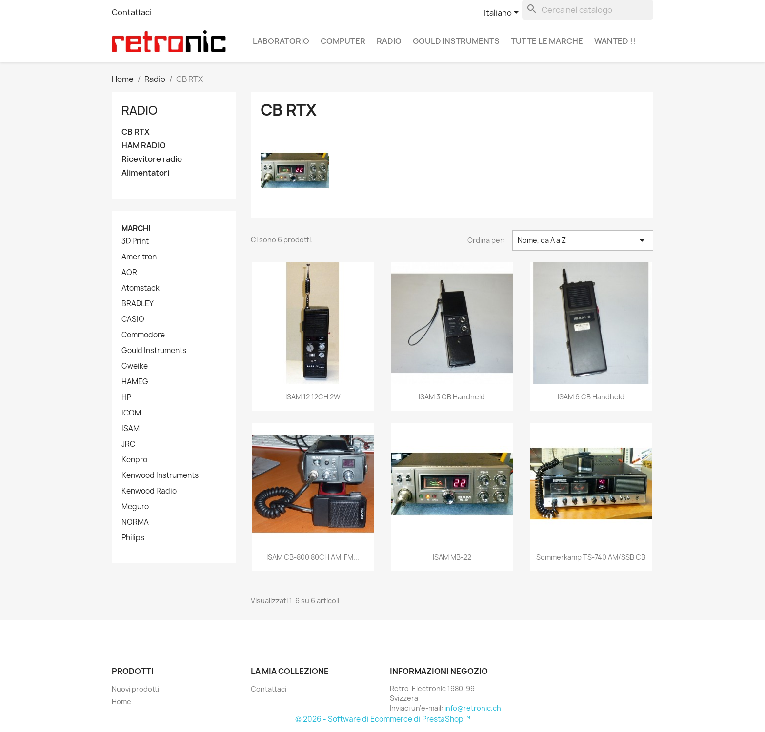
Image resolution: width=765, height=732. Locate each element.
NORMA (135, 522)
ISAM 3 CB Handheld (452, 396)
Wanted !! (615, 41)
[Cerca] (587, 10)
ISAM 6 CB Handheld (591, 396)
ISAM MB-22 (452, 557)
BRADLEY (137, 304)
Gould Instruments (456, 41)
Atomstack (140, 288)
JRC (128, 444)
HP (126, 397)
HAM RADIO (143, 145)
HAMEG (134, 382)
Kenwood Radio (149, 491)
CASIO (132, 319)
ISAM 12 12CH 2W (313, 396)
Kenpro (134, 460)
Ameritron (139, 257)
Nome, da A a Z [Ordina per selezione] (583, 240)
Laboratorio (281, 41)
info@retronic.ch (472, 707)
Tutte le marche (547, 41)
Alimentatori (145, 173)
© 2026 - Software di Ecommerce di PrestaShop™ (382, 719)
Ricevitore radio (151, 159)
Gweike (134, 366)
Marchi (135, 228)
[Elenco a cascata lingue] (503, 13)
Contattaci (132, 12)
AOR (129, 272)
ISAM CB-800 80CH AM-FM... (312, 557)
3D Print (135, 241)
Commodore (143, 335)
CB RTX (135, 132)
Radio (389, 41)
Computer (343, 41)
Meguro (135, 507)
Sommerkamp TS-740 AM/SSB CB (590, 557)
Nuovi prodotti (135, 688)
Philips (132, 538)
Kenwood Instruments (160, 475)
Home (121, 701)
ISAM (130, 429)
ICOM (131, 413)
